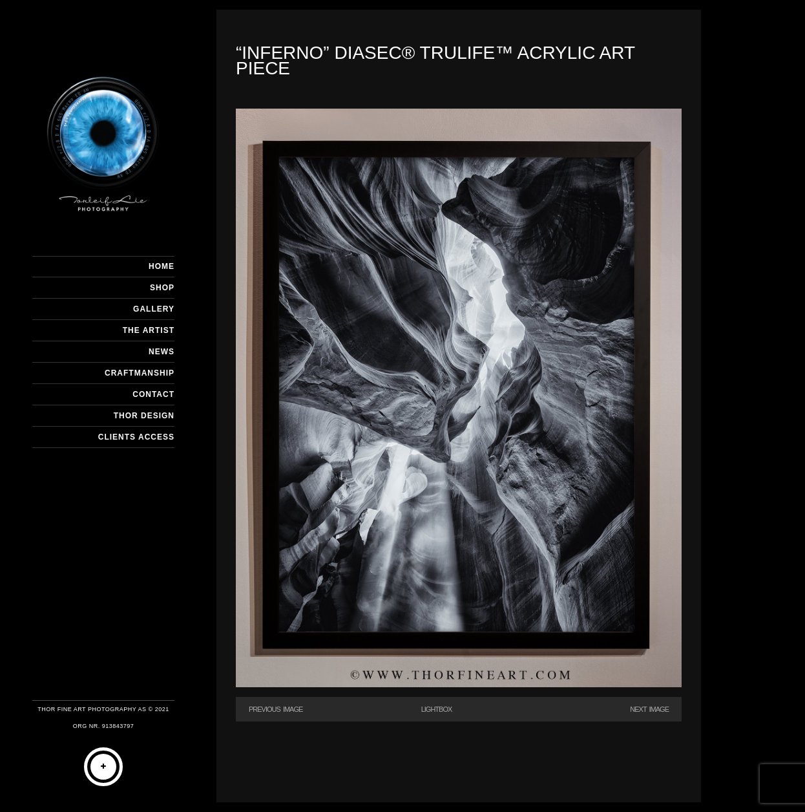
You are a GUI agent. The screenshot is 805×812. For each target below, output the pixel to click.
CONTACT (153, 394)
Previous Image (275, 709)
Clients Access (136, 437)
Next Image (649, 709)
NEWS (161, 351)
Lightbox (436, 709)
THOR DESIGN (144, 415)
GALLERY (153, 309)
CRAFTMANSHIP (139, 373)
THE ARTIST (148, 330)
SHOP (162, 287)
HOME (161, 266)
